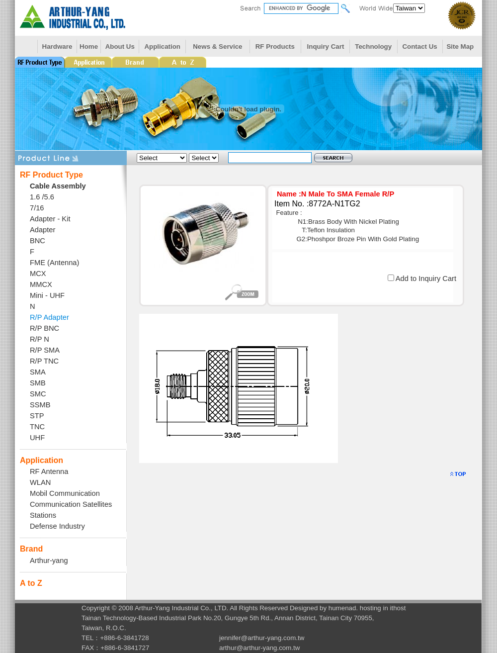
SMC (38, 394)
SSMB (40, 405)
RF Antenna (49, 471)
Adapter (42, 230)
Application (162, 46)
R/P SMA (45, 350)
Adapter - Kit (50, 219)
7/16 (37, 208)
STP (37, 416)
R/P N (39, 339)
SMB (38, 383)
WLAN (40, 482)
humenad (342, 608)
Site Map (460, 46)
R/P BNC (44, 328)
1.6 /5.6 (42, 197)
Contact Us (419, 46)
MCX (38, 274)
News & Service (217, 46)
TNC (37, 427)
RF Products (275, 46)
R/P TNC (44, 361)
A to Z (31, 583)
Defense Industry (57, 526)
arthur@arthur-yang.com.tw (259, 648)
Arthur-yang (49, 560)
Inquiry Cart (325, 46)
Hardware (57, 46)
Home (89, 46)
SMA (38, 372)
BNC (37, 241)
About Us (120, 46)
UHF (37, 438)
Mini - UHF (47, 295)
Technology (373, 46)
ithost (398, 608)
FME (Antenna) (54, 263)
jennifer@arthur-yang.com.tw (261, 638)
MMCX (41, 284)
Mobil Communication (65, 493)
